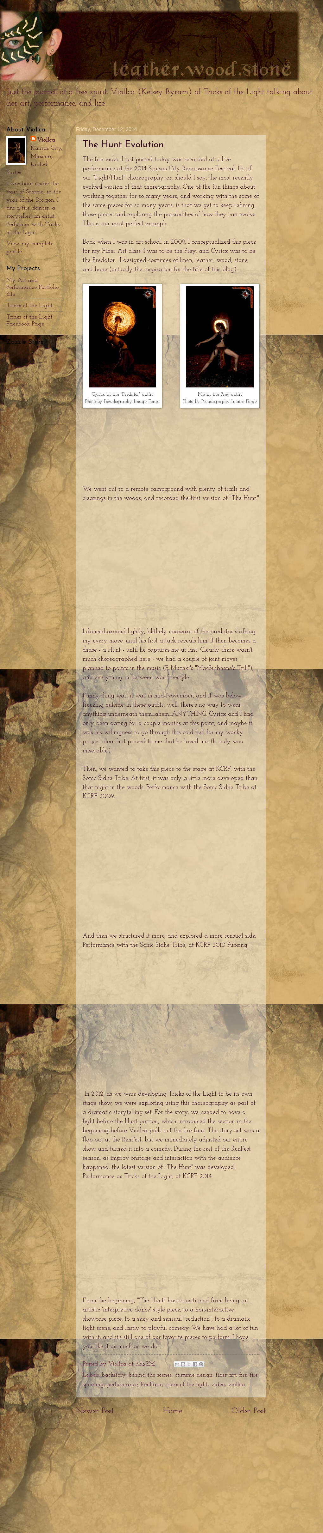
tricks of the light (186, 1385)
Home (172, 1411)
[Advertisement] (171, 1479)
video (218, 1385)
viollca (236, 1385)
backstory (113, 1375)
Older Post (248, 1411)
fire (243, 1375)
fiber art (226, 1375)
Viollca (46, 140)
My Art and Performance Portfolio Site (32, 287)
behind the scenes (150, 1375)
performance (122, 1385)
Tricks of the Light (29, 306)
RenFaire (151, 1385)
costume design (193, 1375)
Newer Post (95, 1411)
